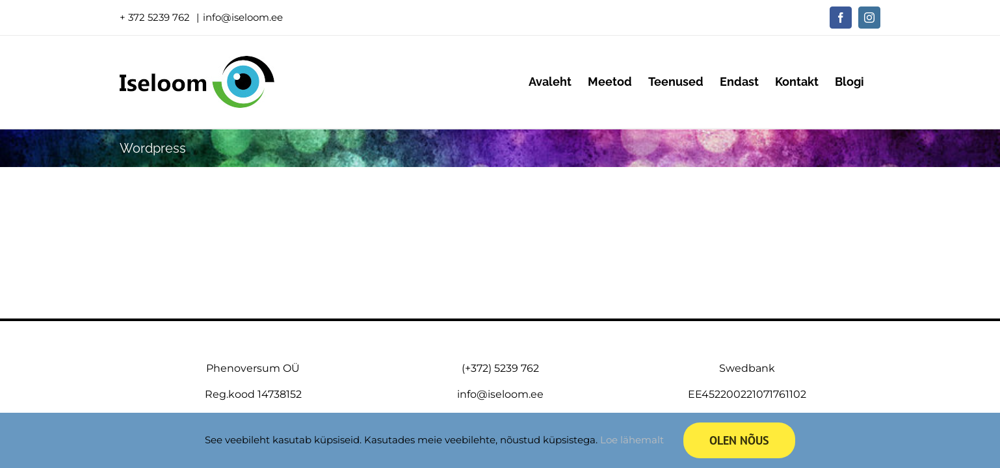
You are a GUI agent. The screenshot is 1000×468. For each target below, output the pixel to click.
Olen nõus (739, 440)
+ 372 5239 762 (156, 17)
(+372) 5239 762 (500, 368)
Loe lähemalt (632, 440)
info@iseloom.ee (243, 17)
